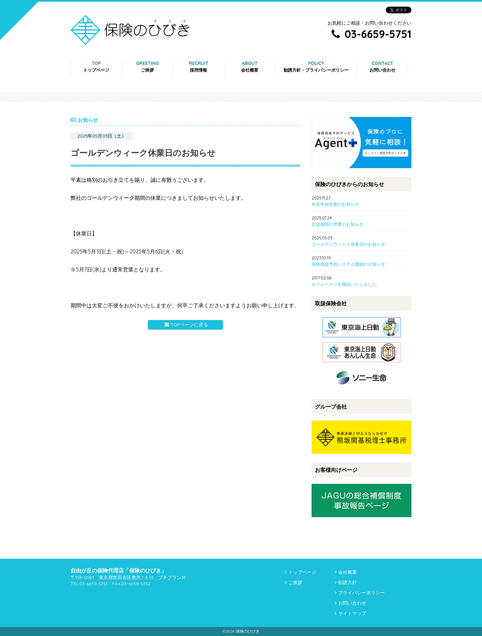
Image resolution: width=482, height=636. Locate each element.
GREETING (147, 66)
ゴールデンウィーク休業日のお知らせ (348, 244)
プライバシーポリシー (361, 593)
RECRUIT (198, 66)
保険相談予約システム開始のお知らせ (348, 264)
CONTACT (382, 66)
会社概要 (347, 572)
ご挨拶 (295, 582)
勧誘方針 (347, 582)
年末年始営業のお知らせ (335, 204)
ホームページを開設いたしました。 (346, 284)
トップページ (302, 572)
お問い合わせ (352, 603)
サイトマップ (352, 613)
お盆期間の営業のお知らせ (337, 224)
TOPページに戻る (186, 325)
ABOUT (249, 66)
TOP (96, 66)
